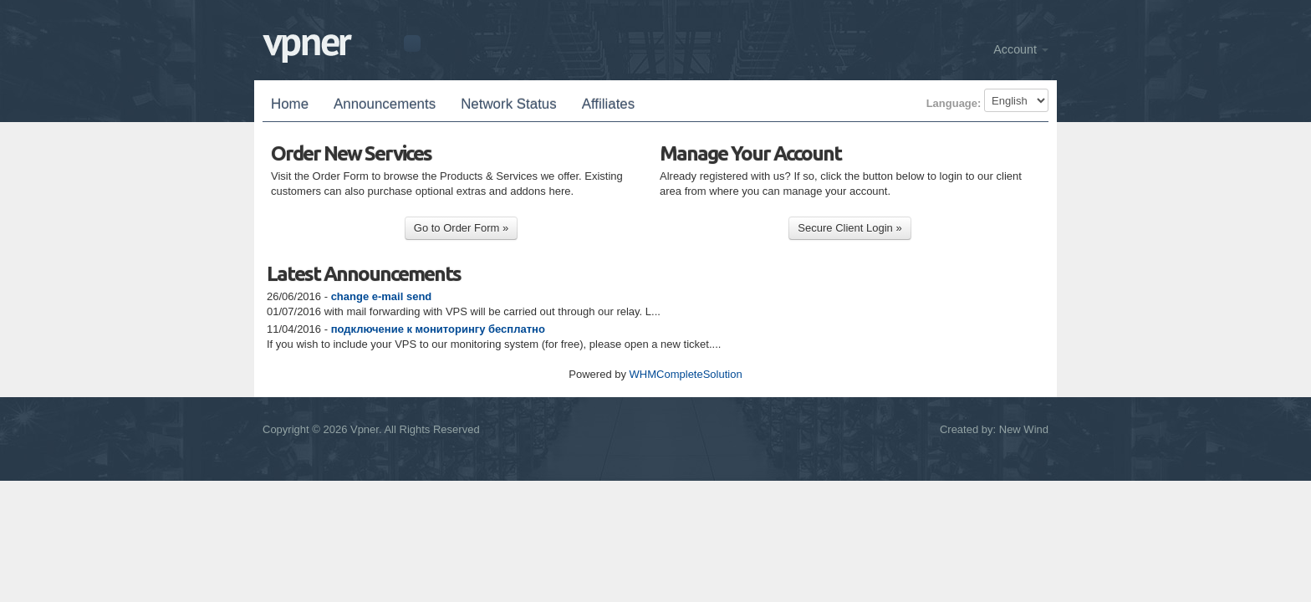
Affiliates (608, 104)
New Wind (1023, 429)
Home (290, 104)
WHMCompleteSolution (686, 374)
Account (1020, 49)
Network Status (509, 104)
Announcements (385, 104)
